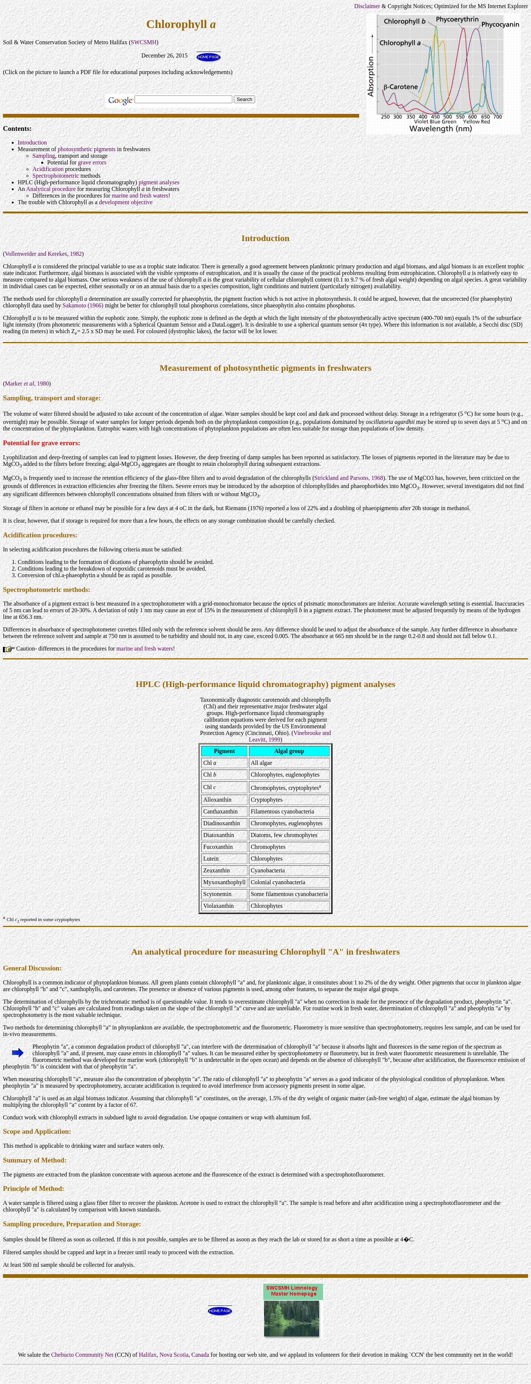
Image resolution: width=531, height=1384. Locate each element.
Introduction (32, 142)
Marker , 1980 (27, 383)
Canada (200, 1355)
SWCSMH (143, 42)
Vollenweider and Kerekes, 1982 (43, 254)
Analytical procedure (51, 189)
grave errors (92, 162)
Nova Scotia (173, 1355)
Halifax (147, 1355)
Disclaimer (367, 6)
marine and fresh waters (140, 195)
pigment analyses (159, 182)
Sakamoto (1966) (83, 305)
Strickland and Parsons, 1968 (348, 478)
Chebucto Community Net (82, 1355)
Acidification (47, 169)
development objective (125, 202)
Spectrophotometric (55, 175)
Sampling (43, 156)
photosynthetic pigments (86, 149)
